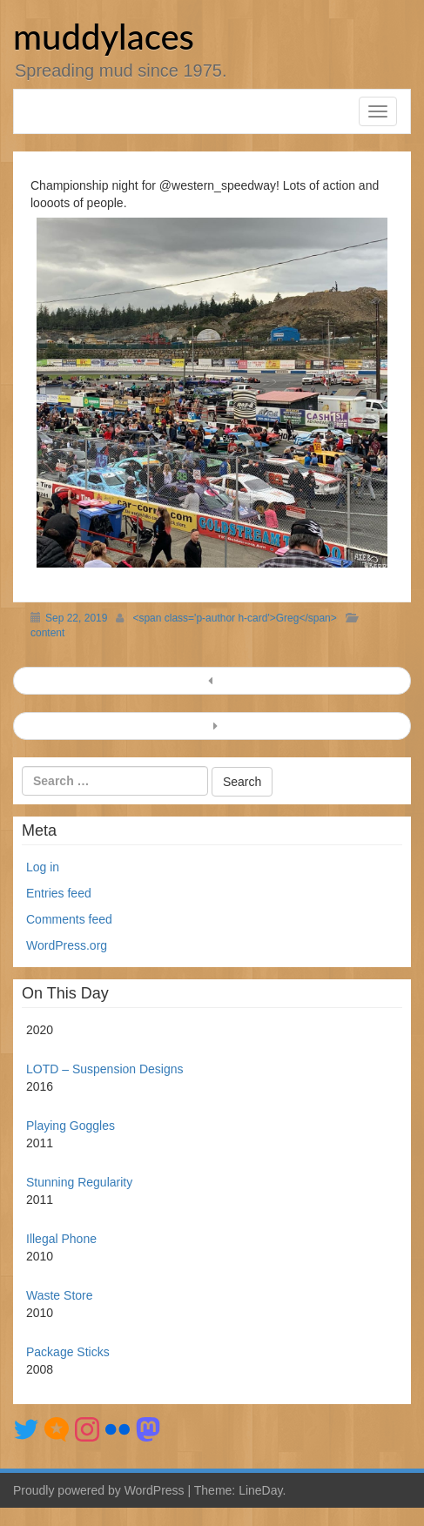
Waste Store (59, 1295)
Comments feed (69, 919)
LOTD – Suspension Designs (105, 1069)
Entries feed (58, 893)
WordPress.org (66, 945)
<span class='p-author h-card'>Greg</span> (234, 618)
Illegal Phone (61, 1239)
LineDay (260, 1490)
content (47, 633)
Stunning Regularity (79, 1182)
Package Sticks (68, 1352)
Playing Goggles (70, 1126)
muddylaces (103, 36)
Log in (42, 867)
